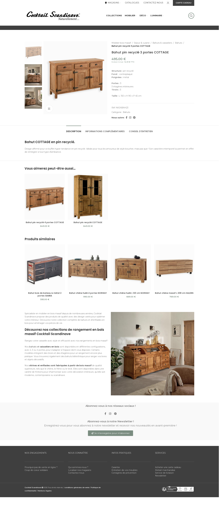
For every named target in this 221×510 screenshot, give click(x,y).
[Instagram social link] (130, 117)
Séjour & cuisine (142, 43)
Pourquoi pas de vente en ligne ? (41, 467)
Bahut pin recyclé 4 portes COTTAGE (45, 222)
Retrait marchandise (165, 470)
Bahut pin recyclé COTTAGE (88, 222)
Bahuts (178, 43)
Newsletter (160, 475)
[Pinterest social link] (134, 117)
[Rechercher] (191, 16)
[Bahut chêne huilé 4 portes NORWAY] (88, 267)
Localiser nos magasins (79, 470)
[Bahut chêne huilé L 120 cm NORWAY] (131, 267)
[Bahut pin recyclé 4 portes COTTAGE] (45, 197)
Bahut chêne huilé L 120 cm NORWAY (131, 293)
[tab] (73, 130)
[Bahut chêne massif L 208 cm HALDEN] (174, 267)
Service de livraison (164, 473)
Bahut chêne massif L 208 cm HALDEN (174, 293)
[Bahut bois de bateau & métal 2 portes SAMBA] (45, 267)
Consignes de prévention (124, 473)
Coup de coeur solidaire (36, 470)
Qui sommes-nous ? (78, 467)
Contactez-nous (76, 473)
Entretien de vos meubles (124, 470)
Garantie (116, 467)
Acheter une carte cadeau (168, 467)
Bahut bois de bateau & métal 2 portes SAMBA (44, 294)
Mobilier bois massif (121, 43)
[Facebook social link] (126, 117)
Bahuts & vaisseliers (162, 43)
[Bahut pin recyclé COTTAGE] (88, 197)
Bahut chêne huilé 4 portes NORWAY (88, 293)
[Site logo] (53, 15)
